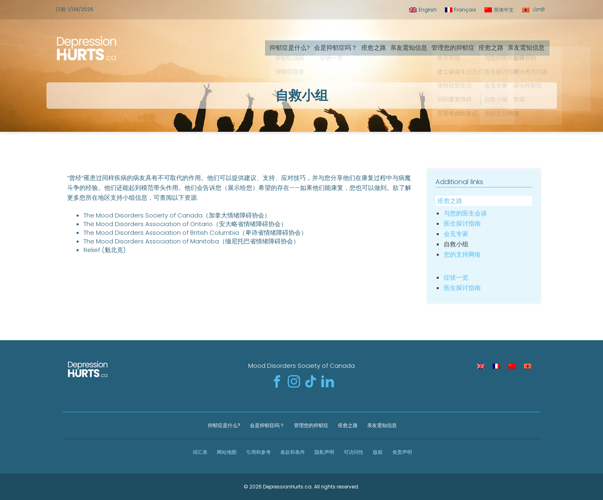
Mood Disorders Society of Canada (301, 365)
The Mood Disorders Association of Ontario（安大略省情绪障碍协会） (185, 224)
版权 (377, 452)
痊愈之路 (376, 46)
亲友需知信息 (411, 46)
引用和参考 (258, 452)
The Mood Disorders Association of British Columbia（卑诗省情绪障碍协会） (195, 232)
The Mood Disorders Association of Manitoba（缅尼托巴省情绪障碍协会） (191, 241)
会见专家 (456, 233)
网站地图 (226, 452)
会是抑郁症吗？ (338, 46)
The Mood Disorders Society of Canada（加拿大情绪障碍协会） (177, 215)
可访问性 (352, 452)
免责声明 (401, 452)
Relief (92, 249)
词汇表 (199, 452)
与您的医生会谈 (465, 213)
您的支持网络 (462, 254)
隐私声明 (323, 452)
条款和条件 (292, 452)
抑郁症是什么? (292, 46)
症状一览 (456, 277)
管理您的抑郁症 (455, 46)
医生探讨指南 (462, 223)
